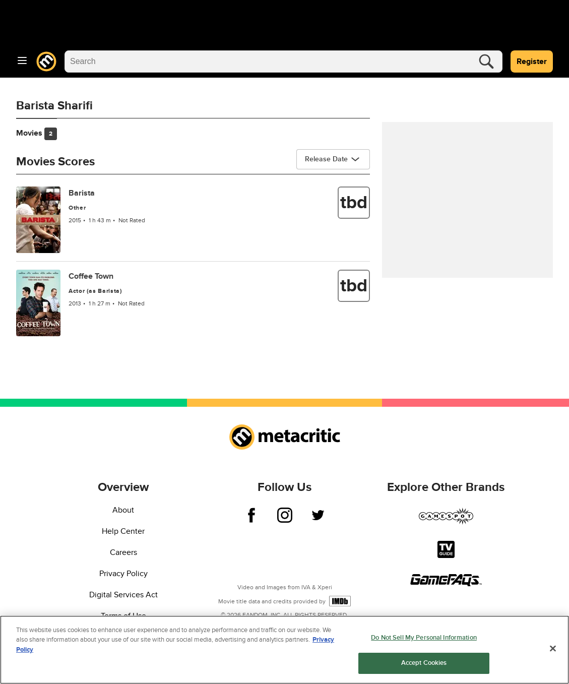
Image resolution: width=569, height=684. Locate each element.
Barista (82, 193)
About (123, 510)
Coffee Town (91, 276)
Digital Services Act (123, 595)
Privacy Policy (123, 574)
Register (532, 61)
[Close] (553, 649)
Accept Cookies (424, 664)
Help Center (123, 531)
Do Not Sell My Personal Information (424, 638)
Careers (123, 552)
